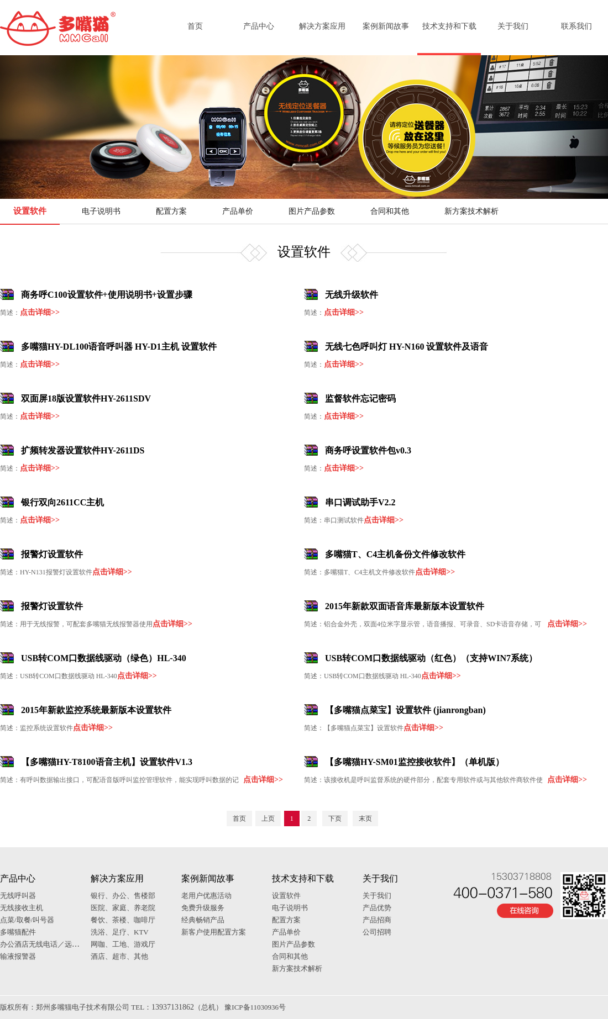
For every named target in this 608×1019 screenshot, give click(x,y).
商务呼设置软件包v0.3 (368, 450)
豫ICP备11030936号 (255, 1007)
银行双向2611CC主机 (62, 502)
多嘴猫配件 (18, 932)
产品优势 (377, 908)
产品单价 (237, 211)
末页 (365, 818)
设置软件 (29, 211)
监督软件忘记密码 (360, 398)
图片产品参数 (312, 211)
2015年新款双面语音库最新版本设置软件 (404, 606)
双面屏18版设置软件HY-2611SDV (86, 398)
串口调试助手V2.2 (360, 502)
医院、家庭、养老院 (123, 908)
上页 (268, 818)
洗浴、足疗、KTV (120, 932)
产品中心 (258, 26)
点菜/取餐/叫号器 (27, 920)
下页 (335, 818)
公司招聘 (377, 932)
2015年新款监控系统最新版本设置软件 (96, 710)
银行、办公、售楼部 (123, 895)
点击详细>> (40, 312)
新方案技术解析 (471, 211)
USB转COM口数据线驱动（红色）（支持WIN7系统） (431, 658)
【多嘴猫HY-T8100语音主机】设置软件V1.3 (106, 762)
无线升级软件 (351, 294)
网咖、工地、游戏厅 (123, 944)
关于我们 (512, 26)
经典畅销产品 (202, 920)
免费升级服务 (202, 908)
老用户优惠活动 (206, 895)
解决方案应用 (322, 26)
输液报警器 (18, 956)
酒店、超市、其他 (119, 956)
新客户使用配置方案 (213, 932)
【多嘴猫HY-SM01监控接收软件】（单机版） (414, 762)
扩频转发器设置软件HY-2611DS (82, 450)
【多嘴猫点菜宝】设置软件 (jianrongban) (405, 710)
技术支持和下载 (449, 26)
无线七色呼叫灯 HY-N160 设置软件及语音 (406, 346)
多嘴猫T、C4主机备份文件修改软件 (395, 554)
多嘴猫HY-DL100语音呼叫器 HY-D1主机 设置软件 (119, 346)
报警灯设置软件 (52, 554)
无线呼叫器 (18, 895)
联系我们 (576, 26)
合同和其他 (389, 211)
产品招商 (377, 920)
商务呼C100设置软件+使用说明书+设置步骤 (106, 294)
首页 (195, 26)
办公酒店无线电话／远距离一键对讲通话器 (68, 944)
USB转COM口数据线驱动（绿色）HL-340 (103, 658)
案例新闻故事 (386, 26)
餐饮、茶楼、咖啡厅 (123, 920)
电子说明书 (101, 211)
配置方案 (171, 211)
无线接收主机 (21, 908)
